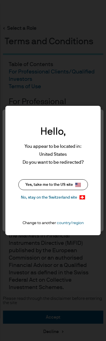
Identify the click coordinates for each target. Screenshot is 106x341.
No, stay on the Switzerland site (53, 197)
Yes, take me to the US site (53, 185)
